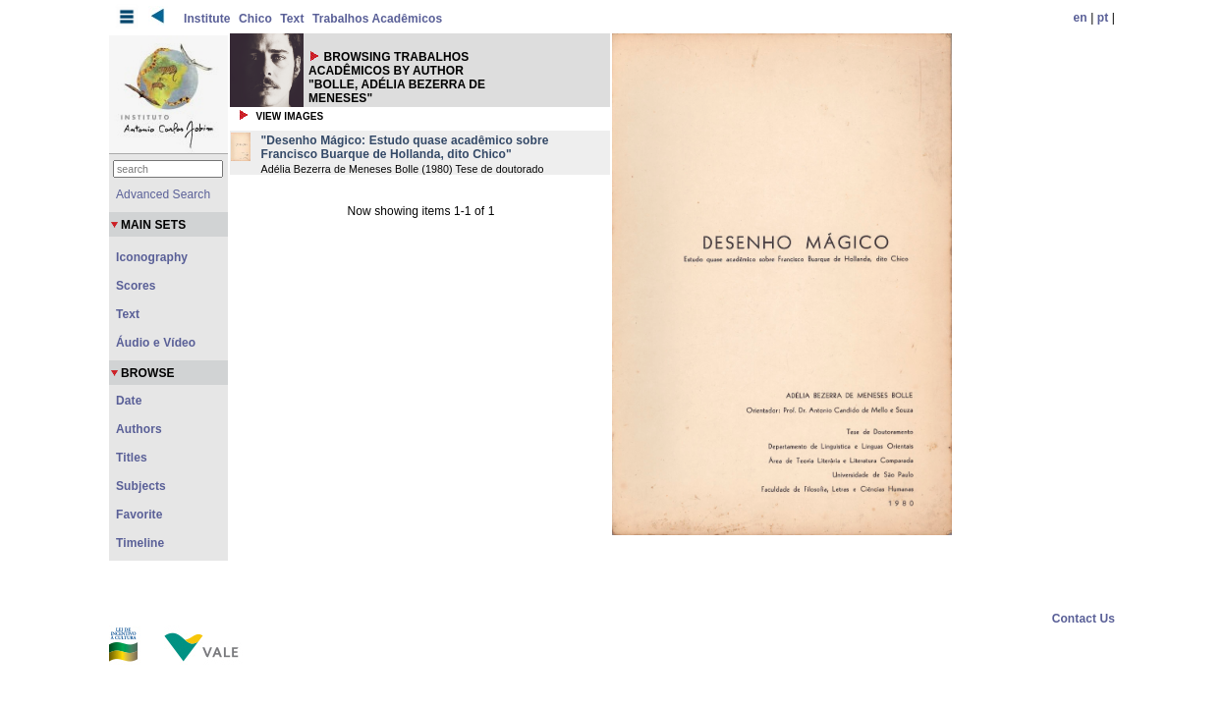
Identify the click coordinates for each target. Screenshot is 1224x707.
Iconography (152, 257)
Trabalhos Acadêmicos (377, 19)
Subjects (141, 486)
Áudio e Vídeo (155, 343)
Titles (131, 457)
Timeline (140, 543)
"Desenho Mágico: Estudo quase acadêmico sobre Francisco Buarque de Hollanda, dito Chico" (405, 147)
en (1080, 18)
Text (292, 19)
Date (128, 401)
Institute (207, 19)
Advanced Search (163, 194)
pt (1103, 18)
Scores (136, 286)
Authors (139, 429)
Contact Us (1083, 618)
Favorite (139, 514)
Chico (255, 19)
